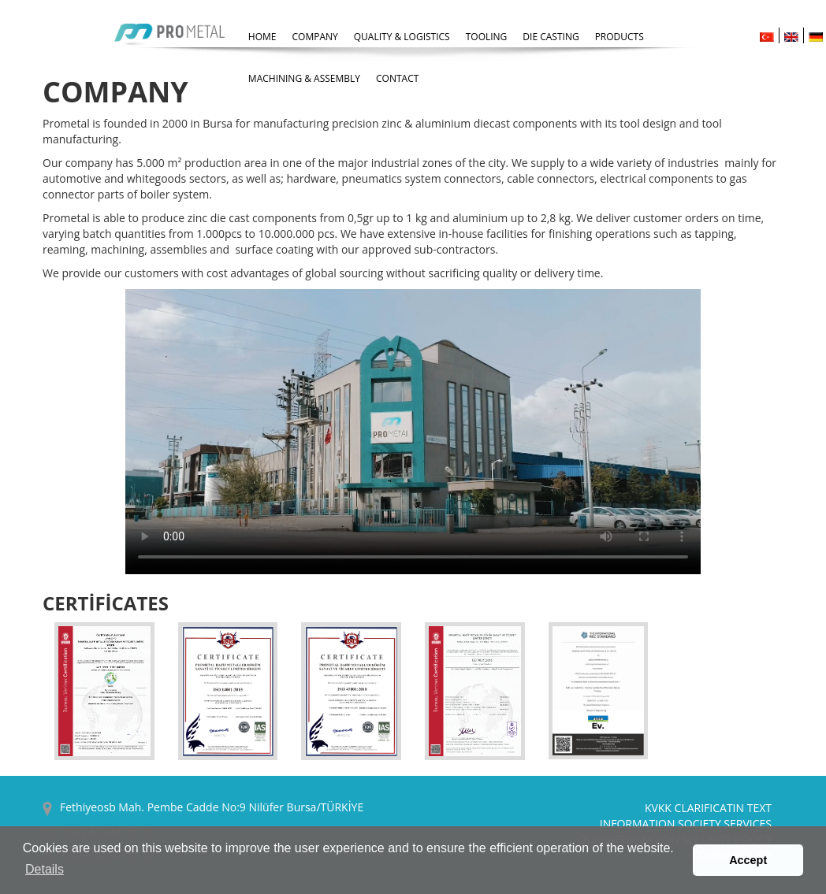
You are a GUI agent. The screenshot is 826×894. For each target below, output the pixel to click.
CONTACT (397, 78)
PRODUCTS (619, 36)
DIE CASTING (551, 36)
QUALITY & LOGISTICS (402, 36)
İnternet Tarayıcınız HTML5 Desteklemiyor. (413, 431)
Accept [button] (748, 860)
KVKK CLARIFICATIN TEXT (708, 807)
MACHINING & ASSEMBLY (304, 78)
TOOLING (487, 36)
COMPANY (315, 36)
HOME (262, 36)
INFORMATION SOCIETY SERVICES (686, 823)
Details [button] (44, 869)
